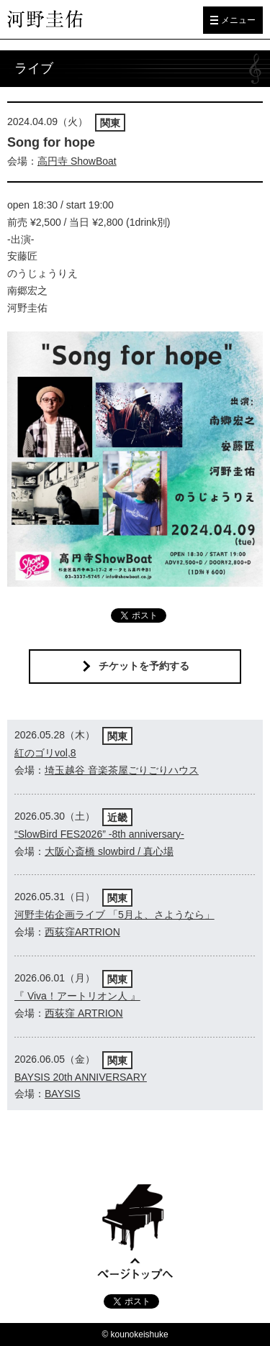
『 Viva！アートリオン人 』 (77, 996)
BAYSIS (63, 1093)
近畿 (117, 817)
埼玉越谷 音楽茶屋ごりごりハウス (122, 770)
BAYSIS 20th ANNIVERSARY (80, 1077)
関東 (110, 123)
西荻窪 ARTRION (84, 1013)
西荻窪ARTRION (82, 932)
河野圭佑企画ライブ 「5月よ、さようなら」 (114, 914)
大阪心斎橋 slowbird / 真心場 (109, 851)
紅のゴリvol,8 (45, 753)
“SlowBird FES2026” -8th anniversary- (99, 834)
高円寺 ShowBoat (77, 161)
